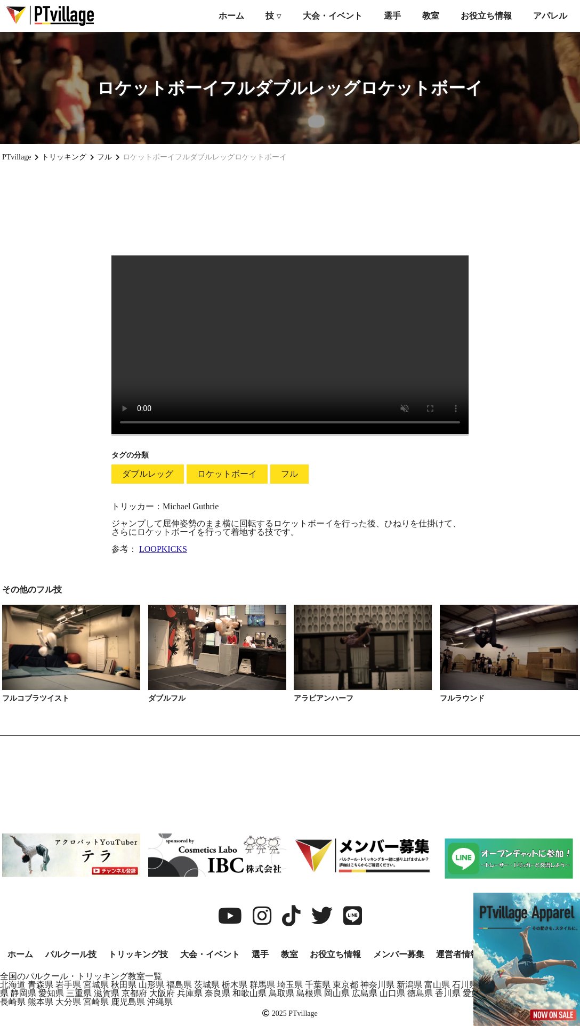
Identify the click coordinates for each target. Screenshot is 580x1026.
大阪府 (162, 993)
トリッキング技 (138, 954)
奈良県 (217, 993)
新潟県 (409, 984)
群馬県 (262, 984)
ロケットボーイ (227, 473)
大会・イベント (332, 15)
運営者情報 (457, 954)
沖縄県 (160, 1001)
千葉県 (318, 984)
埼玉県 (290, 984)
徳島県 (420, 993)
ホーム (231, 15)
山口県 (392, 993)
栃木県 (234, 984)
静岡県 (23, 993)
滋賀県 (106, 993)
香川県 (448, 993)
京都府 (134, 993)
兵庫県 (190, 993)
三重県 (79, 993)
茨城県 (207, 984)
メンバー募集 (398, 954)
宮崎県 (96, 1001)
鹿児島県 (128, 1001)
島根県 (309, 993)
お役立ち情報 (486, 15)
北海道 (13, 984)
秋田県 (123, 984)
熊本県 (40, 1001)
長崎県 (13, 1001)
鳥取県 (281, 993)
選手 (392, 15)
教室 (430, 15)
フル (289, 473)
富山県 (437, 984)
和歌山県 (249, 993)
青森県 (40, 984)
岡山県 (337, 993)
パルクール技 (70, 954)
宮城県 (96, 984)
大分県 (68, 1001)
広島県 (364, 993)
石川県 (465, 984)
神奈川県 (377, 984)
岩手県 (68, 984)
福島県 (179, 984)
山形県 (151, 984)
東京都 (345, 984)
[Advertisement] (290, 209)
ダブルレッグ (147, 473)
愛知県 (51, 993)
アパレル (550, 15)
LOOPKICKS (163, 549)
